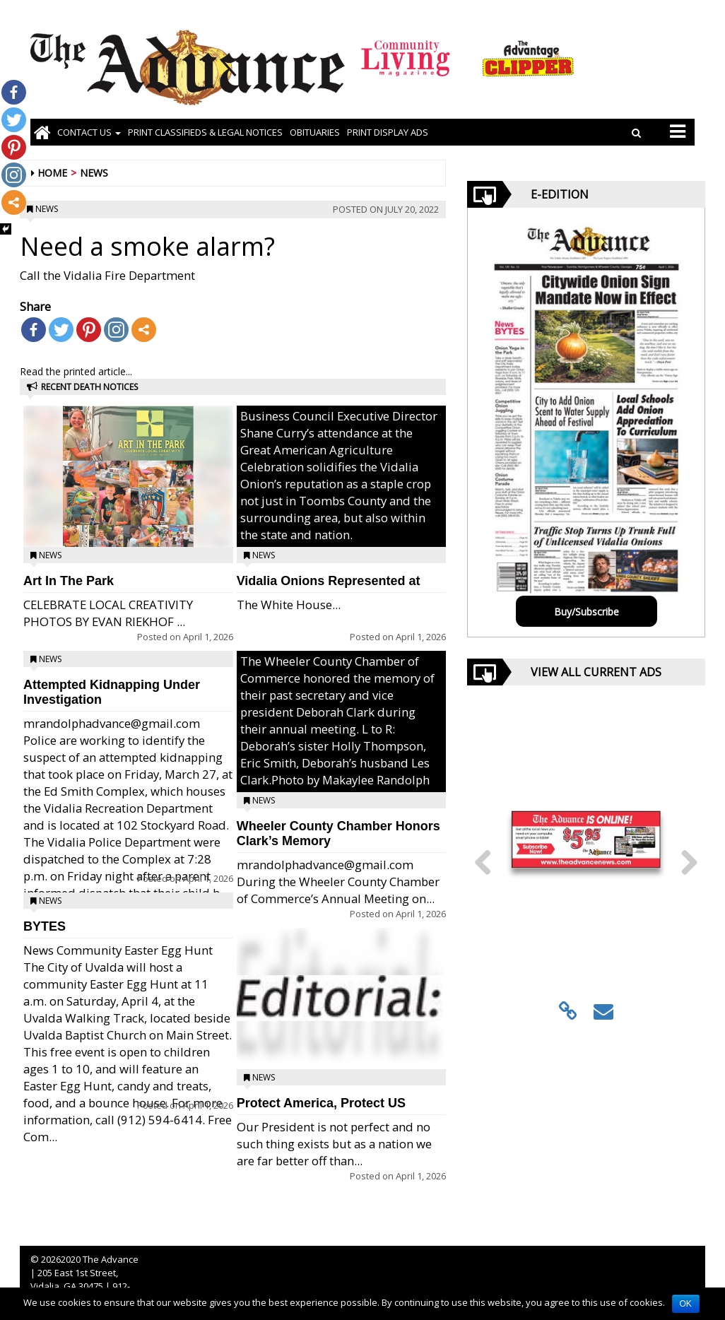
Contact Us (89, 132)
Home (52, 172)
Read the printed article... (76, 371)
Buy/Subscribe (586, 611)
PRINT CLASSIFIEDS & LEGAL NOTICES (205, 132)
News (94, 172)
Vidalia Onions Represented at (328, 581)
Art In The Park (68, 581)
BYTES (44, 926)
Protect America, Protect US (321, 1103)
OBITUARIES (315, 132)
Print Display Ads (387, 132)
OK (686, 1304)
